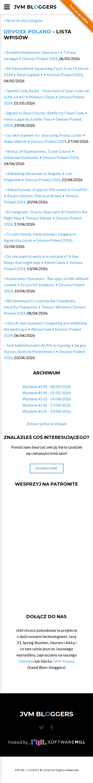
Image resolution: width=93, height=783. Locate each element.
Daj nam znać (46, 468)
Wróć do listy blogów (23, 20)
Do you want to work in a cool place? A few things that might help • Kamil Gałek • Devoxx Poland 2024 (43, 262)
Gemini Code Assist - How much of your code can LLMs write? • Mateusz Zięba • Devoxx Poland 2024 (46, 96)
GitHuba (26, 661)
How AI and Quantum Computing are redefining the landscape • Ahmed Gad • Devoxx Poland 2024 (45, 329)
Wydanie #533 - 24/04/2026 (46, 398)
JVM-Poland (63, 661)
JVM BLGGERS (35, 7)
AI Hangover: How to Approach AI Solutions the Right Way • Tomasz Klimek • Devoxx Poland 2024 (45, 217)
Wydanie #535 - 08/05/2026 (46, 386)
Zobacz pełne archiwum (46, 423)
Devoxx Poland (27, 32)
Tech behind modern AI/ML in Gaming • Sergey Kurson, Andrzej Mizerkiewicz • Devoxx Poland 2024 (45, 351)
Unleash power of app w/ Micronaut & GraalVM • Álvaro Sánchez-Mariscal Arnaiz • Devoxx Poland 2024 (45, 195)
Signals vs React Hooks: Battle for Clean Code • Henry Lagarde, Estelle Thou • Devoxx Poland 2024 (45, 119)
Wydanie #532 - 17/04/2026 (46, 405)
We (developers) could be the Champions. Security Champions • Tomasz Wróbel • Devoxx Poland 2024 (45, 306)
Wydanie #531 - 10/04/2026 (46, 411)
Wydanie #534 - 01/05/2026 (46, 392)
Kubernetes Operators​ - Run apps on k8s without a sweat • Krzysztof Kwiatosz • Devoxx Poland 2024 (46, 284)
